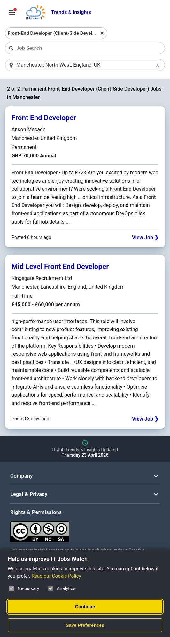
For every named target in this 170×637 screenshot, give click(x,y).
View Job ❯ (145, 237)
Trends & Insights (71, 12)
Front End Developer (44, 117)
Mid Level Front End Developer (60, 266)
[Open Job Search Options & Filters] (12, 12)
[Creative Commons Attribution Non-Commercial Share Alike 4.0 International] (85, 529)
